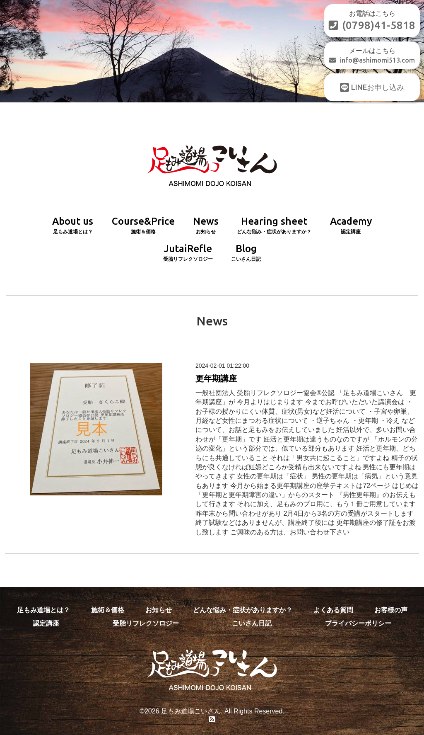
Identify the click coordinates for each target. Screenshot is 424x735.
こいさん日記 (252, 623)
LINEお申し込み (372, 87)
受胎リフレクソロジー (146, 623)
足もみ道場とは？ (43, 610)
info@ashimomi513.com (372, 60)
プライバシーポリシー (358, 623)
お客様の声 (390, 610)
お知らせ (158, 610)
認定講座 (46, 623)
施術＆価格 (107, 610)
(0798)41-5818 (372, 25)
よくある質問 (333, 610)
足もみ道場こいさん (191, 711)
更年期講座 (216, 378)
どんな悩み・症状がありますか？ (242, 610)
